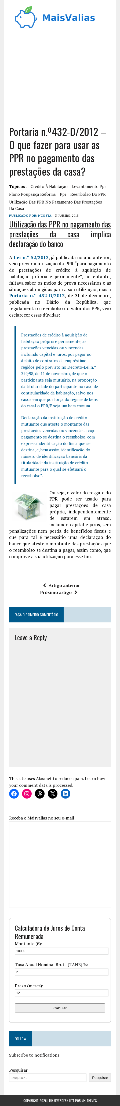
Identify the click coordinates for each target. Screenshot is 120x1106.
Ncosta (45, 215)
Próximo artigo (58, 592)
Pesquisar (18, 1070)
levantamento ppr (89, 186)
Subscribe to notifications (34, 1055)
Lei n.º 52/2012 (31, 257)
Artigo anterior (61, 585)
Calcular (60, 1008)
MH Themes (89, 1100)
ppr (63, 194)
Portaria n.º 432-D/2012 (37, 295)
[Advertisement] (60, 79)
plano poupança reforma (32, 194)
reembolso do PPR (88, 194)
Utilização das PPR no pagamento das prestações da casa (55, 205)
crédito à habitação (49, 186)
